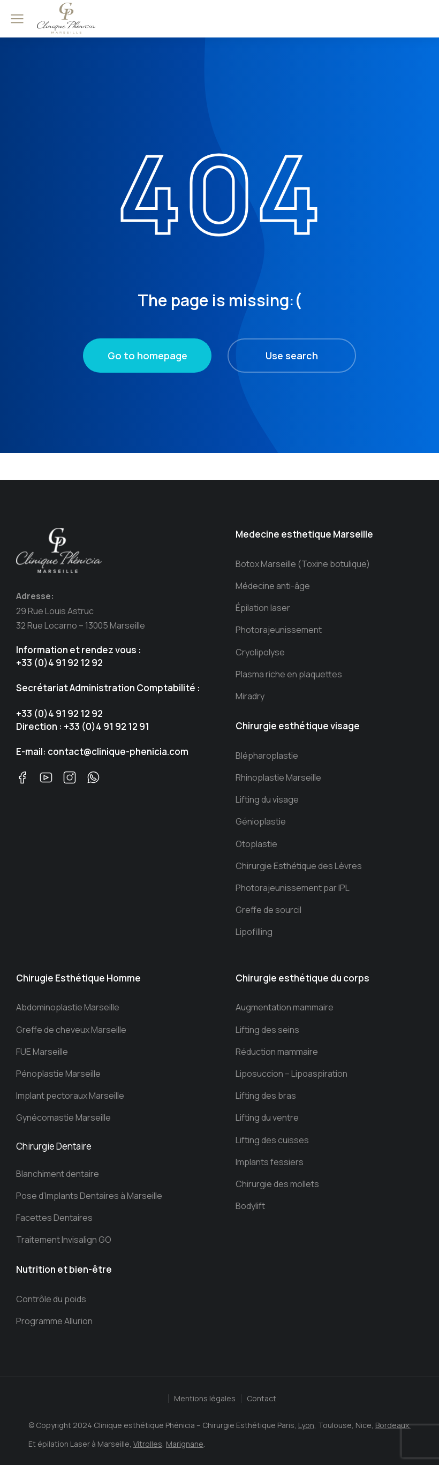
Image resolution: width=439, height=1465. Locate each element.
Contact (261, 1398)
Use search (292, 355)
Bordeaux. (393, 1425)
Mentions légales (205, 1398)
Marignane (184, 1444)
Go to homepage (147, 355)
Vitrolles (147, 1444)
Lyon (306, 1425)
